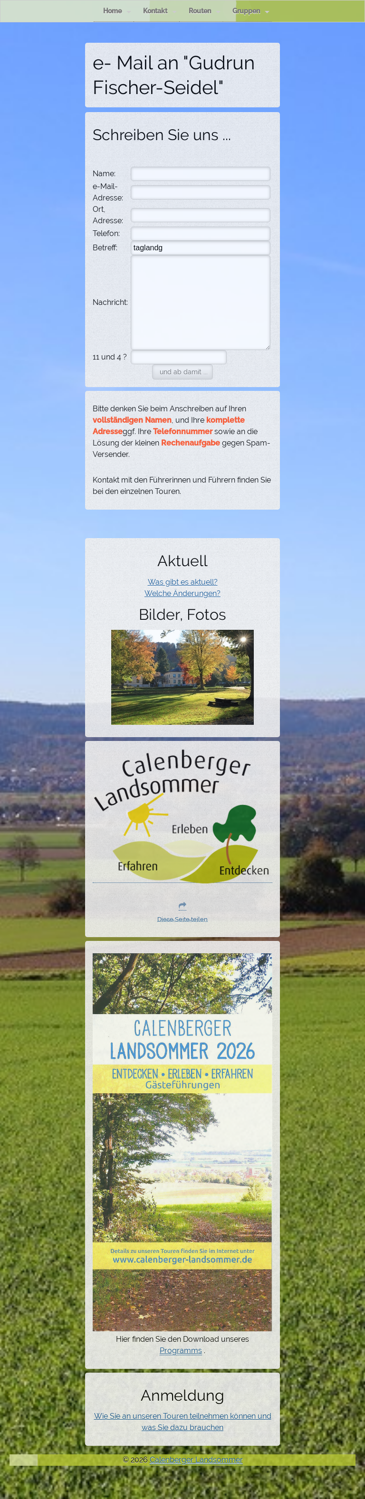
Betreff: (105, 247)
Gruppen (250, 11)
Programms (181, 1350)
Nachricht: (110, 302)
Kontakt (160, 11)
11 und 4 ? (110, 356)
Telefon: (106, 233)
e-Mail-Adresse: (108, 192)
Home (117, 11)
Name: (104, 173)
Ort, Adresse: (108, 215)
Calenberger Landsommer (196, 1459)
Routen (205, 11)
